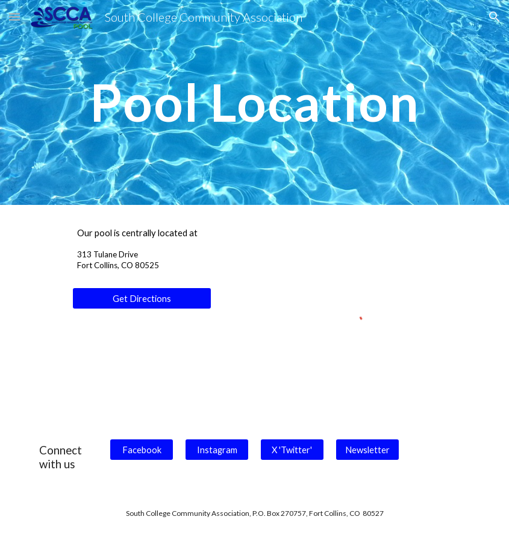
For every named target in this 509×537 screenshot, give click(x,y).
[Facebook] (141, 449)
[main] (254, 102)
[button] (14, 16)
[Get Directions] (142, 298)
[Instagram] (217, 449)
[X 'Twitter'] (292, 449)
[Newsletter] (367, 449)
